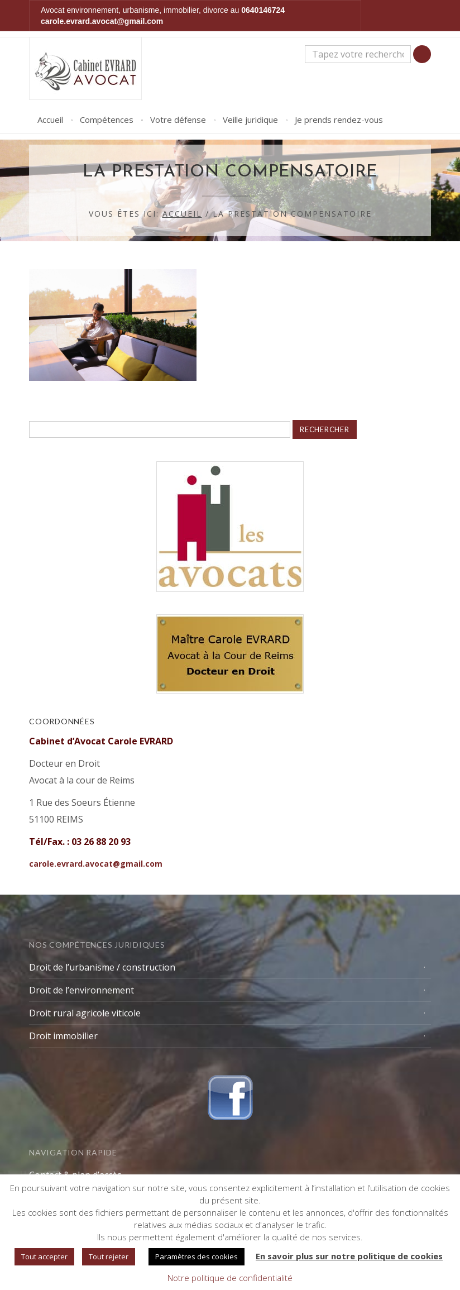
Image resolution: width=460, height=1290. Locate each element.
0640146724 (263, 10)
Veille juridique (250, 119)
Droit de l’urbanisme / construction (102, 967)
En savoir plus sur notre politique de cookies (349, 1256)
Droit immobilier (63, 1036)
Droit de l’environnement (81, 990)
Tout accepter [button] (44, 1256)
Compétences (106, 119)
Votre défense (178, 119)
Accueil (50, 119)
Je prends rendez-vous (339, 119)
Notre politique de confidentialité (230, 1277)
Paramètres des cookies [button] (196, 1256)
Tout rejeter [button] (108, 1256)
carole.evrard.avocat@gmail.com (102, 21)
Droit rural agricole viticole (85, 1013)
